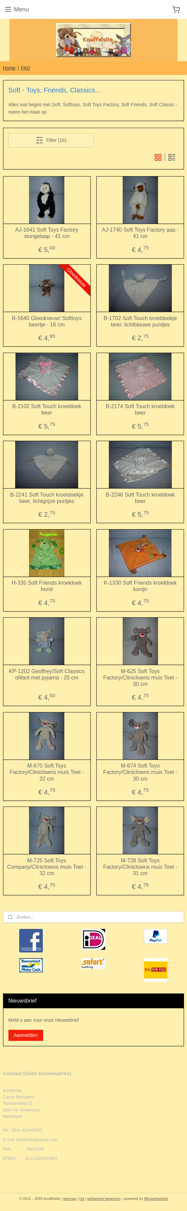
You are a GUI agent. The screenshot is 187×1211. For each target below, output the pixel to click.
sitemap (69, 1199)
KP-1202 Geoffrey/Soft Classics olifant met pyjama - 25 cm (47, 674)
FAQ (25, 68)
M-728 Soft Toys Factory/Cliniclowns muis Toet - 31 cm (140, 867)
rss (81, 1199)
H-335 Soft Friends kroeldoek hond (47, 586)
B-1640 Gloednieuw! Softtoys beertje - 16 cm (47, 321)
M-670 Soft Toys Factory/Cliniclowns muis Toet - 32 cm (47, 772)
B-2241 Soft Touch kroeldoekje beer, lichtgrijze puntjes (47, 498)
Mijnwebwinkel (156, 1199)
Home (9, 68)
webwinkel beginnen (104, 1199)
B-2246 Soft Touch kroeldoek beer (140, 498)
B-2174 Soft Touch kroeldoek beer (140, 410)
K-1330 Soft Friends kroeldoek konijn (140, 586)
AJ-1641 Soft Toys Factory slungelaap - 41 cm (46, 233)
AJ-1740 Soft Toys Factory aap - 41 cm (140, 233)
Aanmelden (26, 1035)
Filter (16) (50, 140)
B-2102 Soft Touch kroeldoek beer (46, 410)
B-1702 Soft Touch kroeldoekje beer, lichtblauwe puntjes (140, 321)
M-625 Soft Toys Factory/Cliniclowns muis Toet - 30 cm (140, 677)
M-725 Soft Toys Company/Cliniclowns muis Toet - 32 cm (46, 867)
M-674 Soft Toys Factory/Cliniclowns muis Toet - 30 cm (140, 772)
